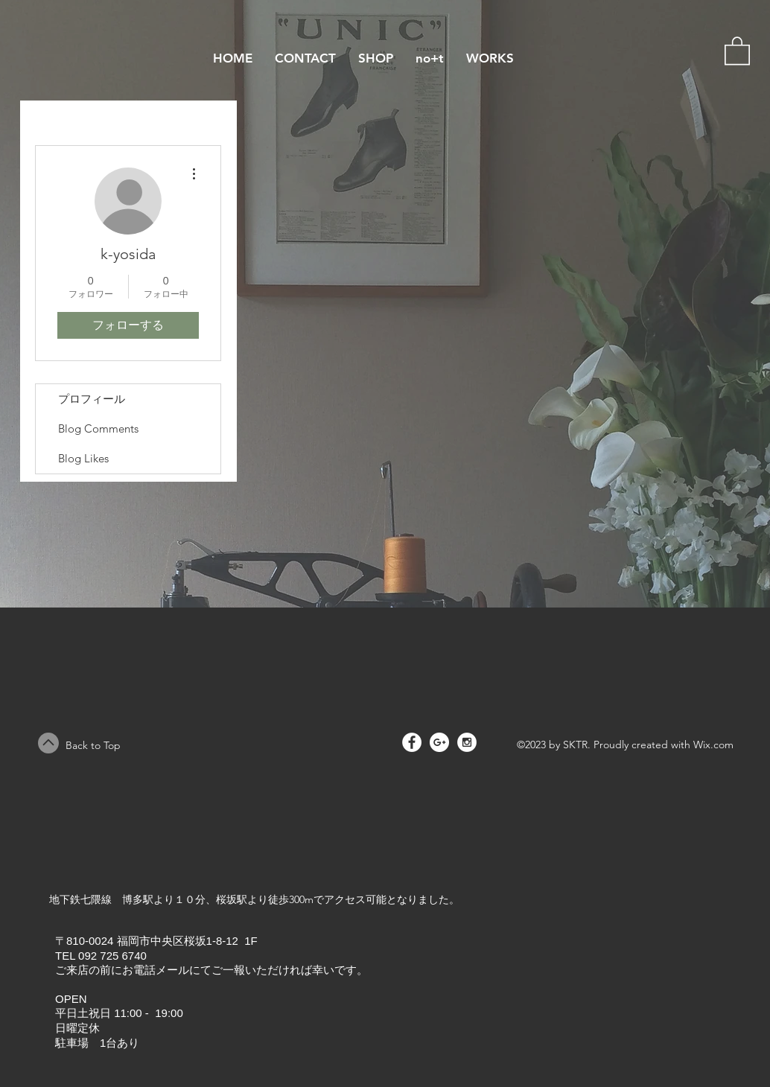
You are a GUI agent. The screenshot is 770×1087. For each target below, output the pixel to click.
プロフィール (91, 399)
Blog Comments (98, 428)
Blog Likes (83, 458)
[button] (737, 50)
